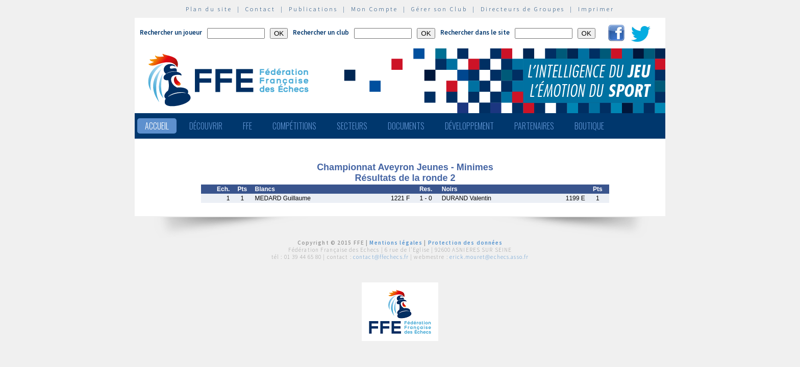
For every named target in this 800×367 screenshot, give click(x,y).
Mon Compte (374, 9)
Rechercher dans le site (475, 32)
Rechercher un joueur (171, 32)
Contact (260, 9)
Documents (406, 126)
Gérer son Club (439, 9)
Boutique (589, 126)
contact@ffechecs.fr (381, 256)
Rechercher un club (321, 32)
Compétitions (294, 126)
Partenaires (534, 126)
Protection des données (465, 242)
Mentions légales (395, 242)
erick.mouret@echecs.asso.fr (489, 256)
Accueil (157, 126)
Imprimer (596, 9)
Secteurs (352, 126)
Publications (313, 9)
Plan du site (209, 9)
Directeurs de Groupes (523, 9)
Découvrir (205, 126)
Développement (469, 126)
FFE (247, 126)
